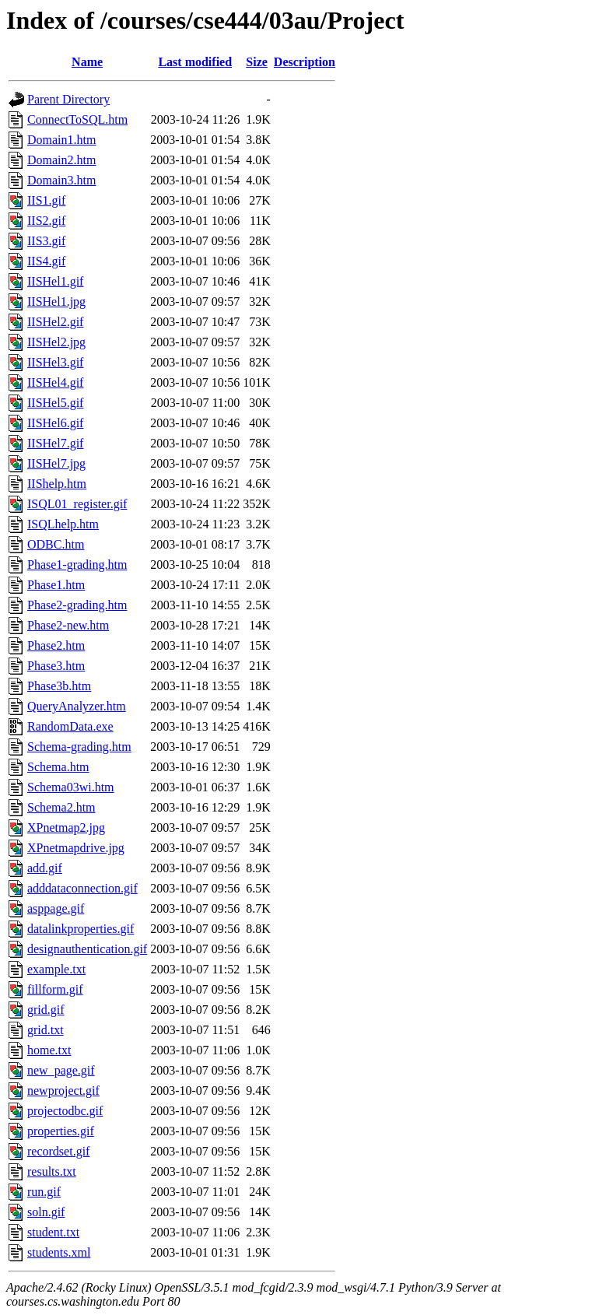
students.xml (58, 1252)
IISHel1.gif (55, 281)
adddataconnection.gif (82, 888)
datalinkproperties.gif (80, 928)
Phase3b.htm (59, 686)
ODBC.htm (55, 544)
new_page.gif (61, 1070)
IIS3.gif (46, 240)
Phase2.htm (56, 645)
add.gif (44, 868)
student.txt (53, 1232)
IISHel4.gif (55, 382)
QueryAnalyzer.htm (76, 706)
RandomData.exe (70, 726)
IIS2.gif (46, 220)
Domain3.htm (61, 180)
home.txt (49, 1050)
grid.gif (46, 1009)
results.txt (51, 1171)
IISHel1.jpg (56, 301)
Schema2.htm (61, 807)
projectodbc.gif (65, 1110)
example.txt (56, 969)
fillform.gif (55, 989)
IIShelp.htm (56, 483)
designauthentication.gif (87, 949)
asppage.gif (55, 908)
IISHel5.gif (55, 402)
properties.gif (60, 1131)
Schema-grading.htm (79, 746)
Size (257, 61)
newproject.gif (63, 1090)
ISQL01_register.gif (77, 503)
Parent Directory (68, 99)
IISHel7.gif (55, 443)
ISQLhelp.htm (63, 524)
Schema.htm (58, 766)
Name (87, 61)
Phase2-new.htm (68, 625)
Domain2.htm (61, 160)
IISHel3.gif (55, 362)
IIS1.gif (46, 200)
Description (304, 61)
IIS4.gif (46, 261)
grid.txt (45, 1029)
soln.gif (46, 1212)
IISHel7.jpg (56, 463)
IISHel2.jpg (56, 342)
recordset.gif (58, 1151)
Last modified (195, 61)
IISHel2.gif (55, 321)
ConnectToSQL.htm (77, 119)
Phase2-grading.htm (77, 605)
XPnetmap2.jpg (66, 827)
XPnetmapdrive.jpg (75, 847)
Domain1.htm (61, 139)
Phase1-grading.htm (77, 564)
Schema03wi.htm (70, 787)
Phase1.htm (56, 584)
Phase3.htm (56, 665)
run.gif (44, 1191)
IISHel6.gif (55, 423)
